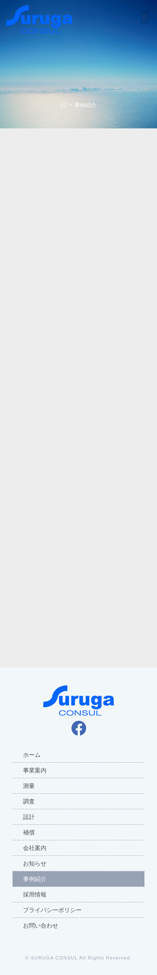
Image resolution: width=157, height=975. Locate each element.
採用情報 (34, 894)
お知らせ (34, 863)
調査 (29, 801)
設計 (29, 816)
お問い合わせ (40, 925)
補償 (29, 832)
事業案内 (34, 770)
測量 (29, 785)
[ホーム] (63, 105)
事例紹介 (34, 879)
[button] (145, 17)
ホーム (32, 754)
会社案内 (34, 848)
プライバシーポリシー (52, 910)
